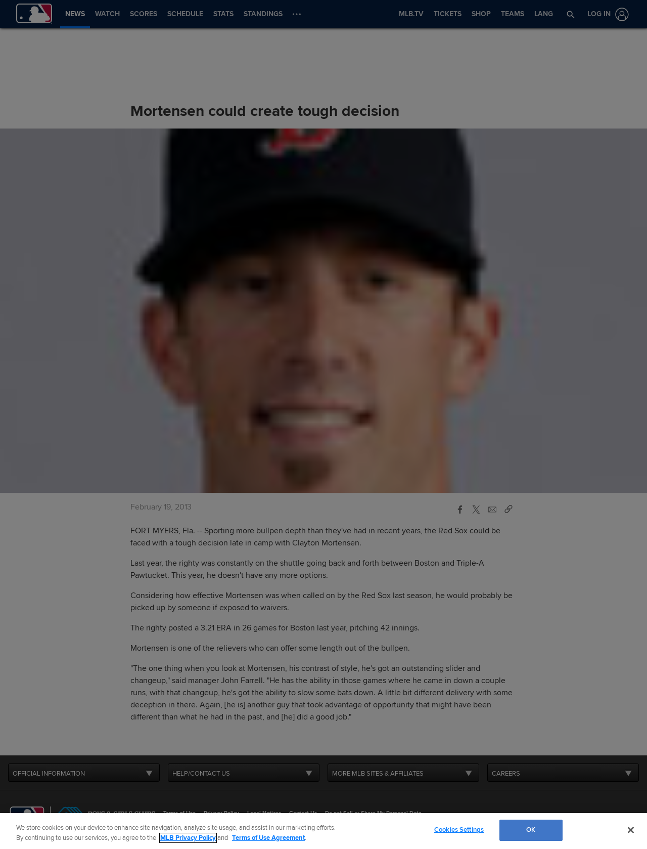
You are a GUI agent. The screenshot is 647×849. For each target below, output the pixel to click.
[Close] (631, 830)
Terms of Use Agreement (268, 838)
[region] (323, 831)
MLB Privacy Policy (188, 838)
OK (530, 830)
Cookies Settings (459, 830)
